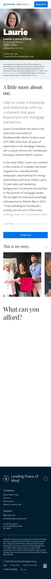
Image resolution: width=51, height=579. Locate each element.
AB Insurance (8, 501)
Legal (5, 565)
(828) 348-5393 (11, 53)
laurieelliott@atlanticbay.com (19, 56)
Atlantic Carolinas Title (12, 504)
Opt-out (23, 570)
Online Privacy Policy (30, 565)
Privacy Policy (15, 565)
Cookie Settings (10, 569)
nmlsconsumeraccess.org (11, 73)
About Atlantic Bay (10, 495)
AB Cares (6, 498)
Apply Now (41, 4)
